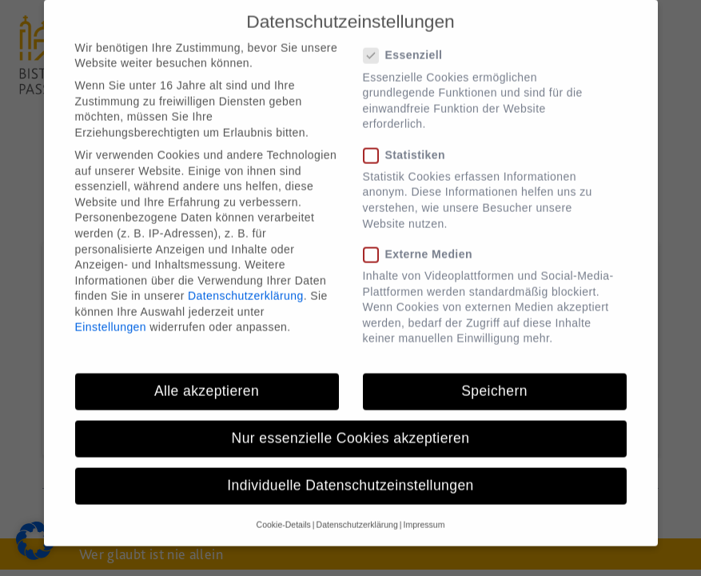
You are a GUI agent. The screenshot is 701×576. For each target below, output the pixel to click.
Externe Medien (423, 238)
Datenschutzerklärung (246, 280)
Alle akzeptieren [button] (206, 375)
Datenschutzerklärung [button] (357, 509)
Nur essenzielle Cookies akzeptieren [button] (351, 422)
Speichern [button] (494, 375)
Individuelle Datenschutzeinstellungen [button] (350, 470)
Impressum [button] (423, 509)
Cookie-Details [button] (284, 509)
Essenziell (408, 40)
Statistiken (409, 139)
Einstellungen (111, 312)
